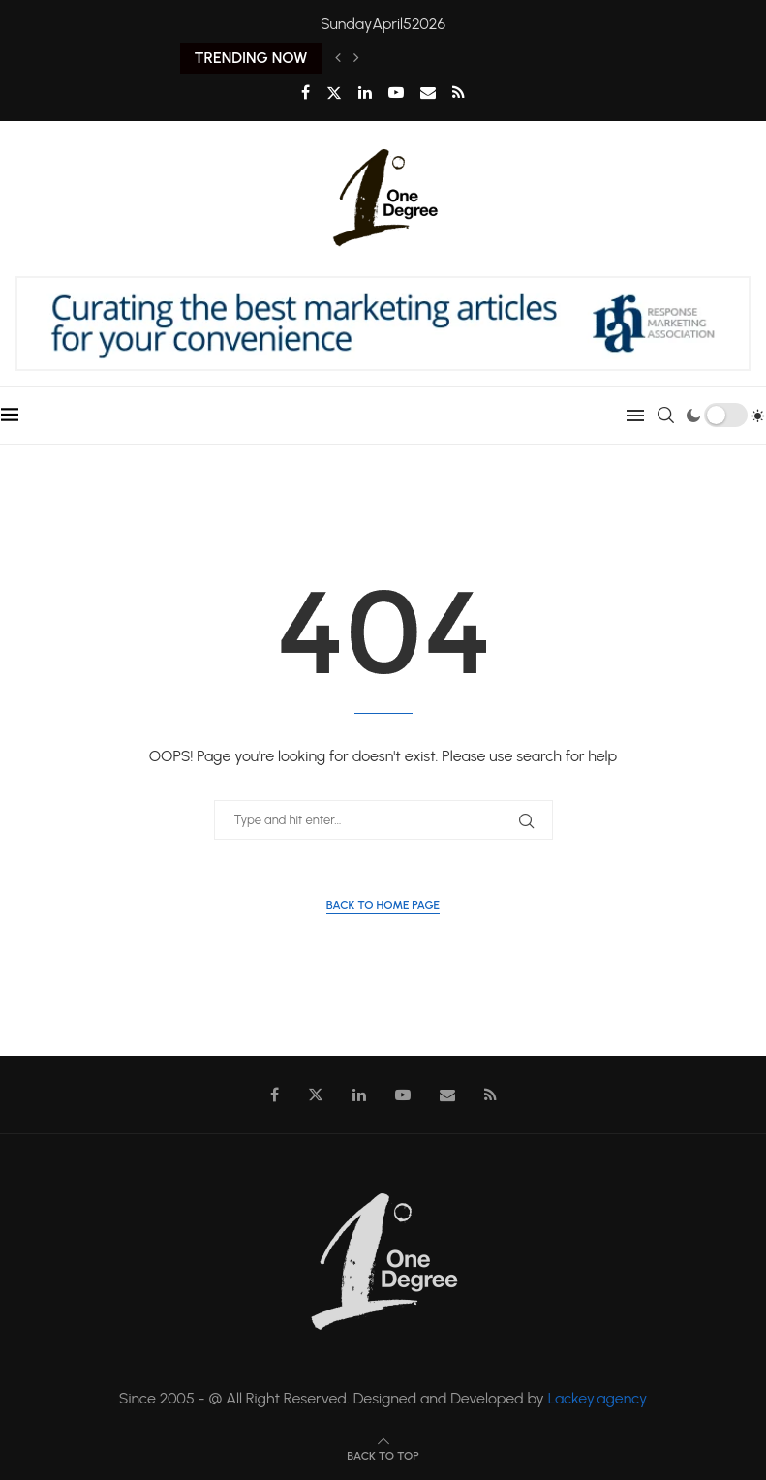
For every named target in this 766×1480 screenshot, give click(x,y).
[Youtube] (396, 92)
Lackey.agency (598, 1398)
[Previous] (338, 58)
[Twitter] (334, 93)
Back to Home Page (383, 904)
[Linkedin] (365, 92)
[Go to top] (382, 1454)
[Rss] (458, 92)
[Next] (356, 58)
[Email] (428, 92)
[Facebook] (305, 92)
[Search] (666, 415)
